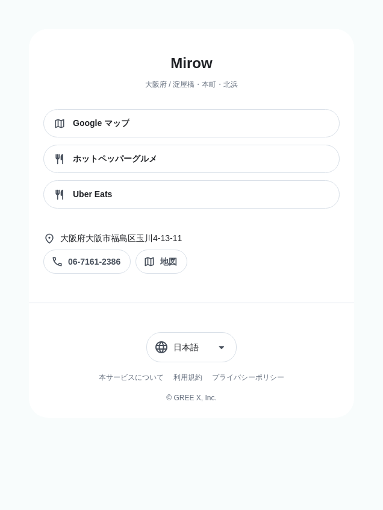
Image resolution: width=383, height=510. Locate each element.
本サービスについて (131, 377)
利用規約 (187, 377)
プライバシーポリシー (248, 377)
